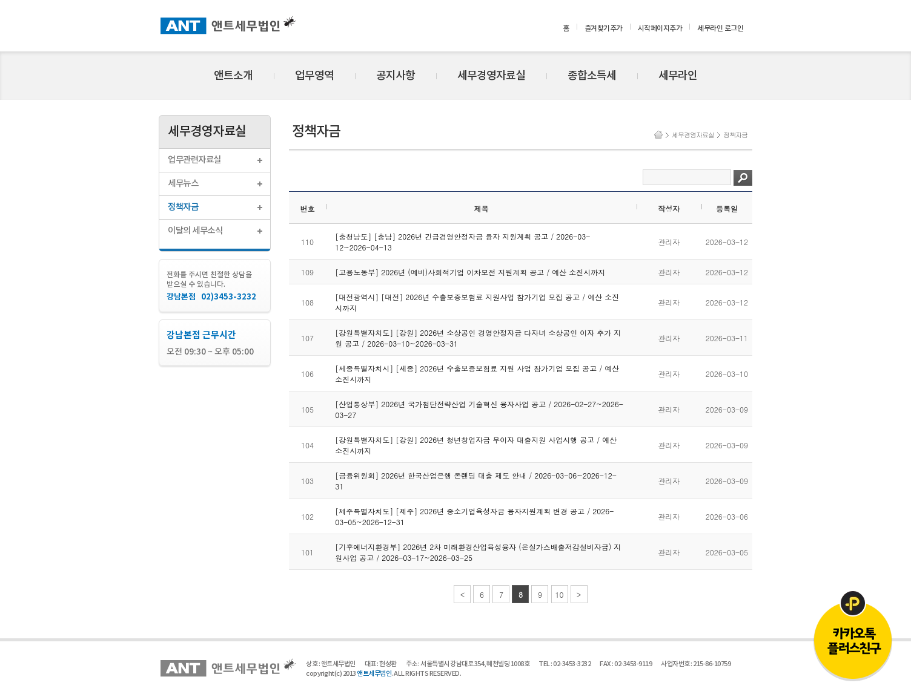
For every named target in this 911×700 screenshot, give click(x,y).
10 (559, 594)
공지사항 (395, 76)
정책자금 (183, 207)
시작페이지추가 (660, 28)
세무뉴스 (183, 183)
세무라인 (677, 76)
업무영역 (314, 76)
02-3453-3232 (572, 664)
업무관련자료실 (194, 160)
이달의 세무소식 (195, 231)
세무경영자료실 (491, 76)
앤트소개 (233, 76)
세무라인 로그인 (720, 28)
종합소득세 (592, 76)
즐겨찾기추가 (604, 28)
